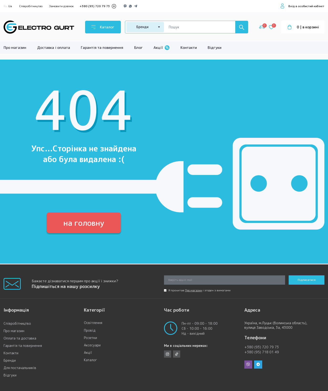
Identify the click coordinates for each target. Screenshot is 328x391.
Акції (161, 47)
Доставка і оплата (53, 47)
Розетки (90, 338)
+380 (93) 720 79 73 (95, 6)
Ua (10, 6)
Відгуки (214, 47)
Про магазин (15, 47)
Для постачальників (20, 368)
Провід (90, 331)
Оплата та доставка (20, 338)
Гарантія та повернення (102, 47)
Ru (5, 6)
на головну (84, 223)
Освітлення (93, 323)
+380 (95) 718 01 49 (261, 352)
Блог (138, 47)
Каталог (90, 360)
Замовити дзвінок (61, 6)
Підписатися (307, 280)
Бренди (10, 360)
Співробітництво (30, 6)
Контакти (188, 47)
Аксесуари (92, 345)
